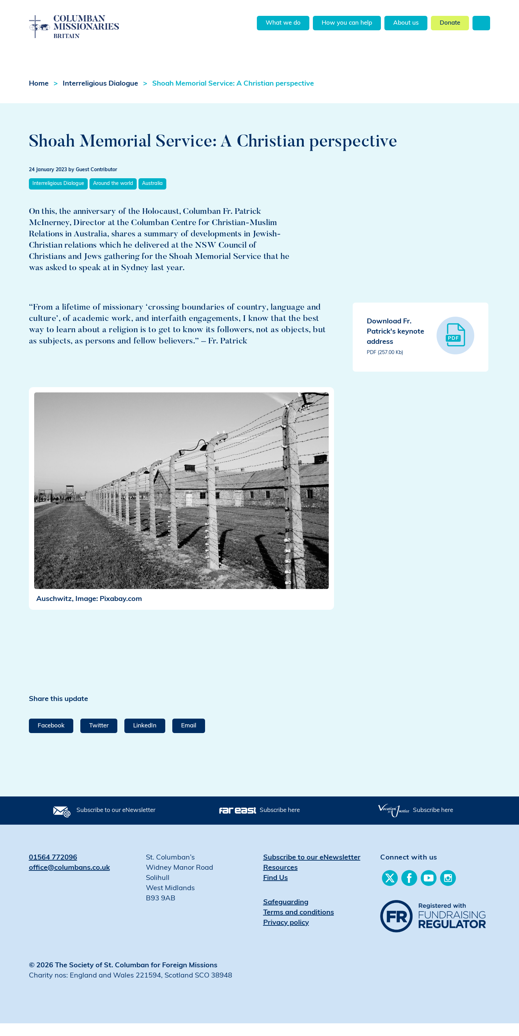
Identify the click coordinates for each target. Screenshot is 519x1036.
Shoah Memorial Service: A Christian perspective (233, 96)
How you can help (347, 23)
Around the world (113, 196)
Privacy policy (286, 935)
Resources (280, 880)
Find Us (275, 890)
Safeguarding (285, 915)
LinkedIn (144, 739)
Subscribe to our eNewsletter (115, 823)
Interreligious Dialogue (100, 96)
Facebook (51, 739)
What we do (283, 23)
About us (406, 23)
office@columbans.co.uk (69, 880)
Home (39, 96)
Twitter (99, 739)
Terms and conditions (298, 925)
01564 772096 (53, 870)
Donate (450, 23)
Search (481, 23)
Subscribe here (280, 823)
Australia (152, 196)
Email (188, 739)
